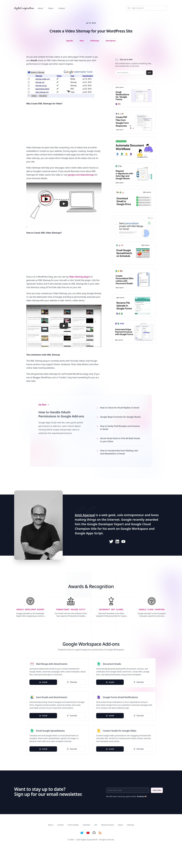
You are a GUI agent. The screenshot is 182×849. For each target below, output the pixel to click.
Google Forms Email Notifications (120, 697)
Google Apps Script (89, 533)
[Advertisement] (63, 125)
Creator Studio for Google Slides (119, 730)
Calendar (86, 825)
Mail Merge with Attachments (51, 663)
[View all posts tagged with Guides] (70, 40)
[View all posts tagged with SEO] (81, 40)
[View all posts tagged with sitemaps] (95, 40)
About (40, 8)
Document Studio (112, 663)
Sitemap (130, 825)
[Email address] (129, 72)
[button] (63, 204)
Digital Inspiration (88, 839)
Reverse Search (107, 825)
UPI (95, 825)
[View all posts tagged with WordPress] (110, 40)
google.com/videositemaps (81, 174)
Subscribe (157, 790)
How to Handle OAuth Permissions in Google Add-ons (61, 414)
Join (149, 72)
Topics (50, 8)
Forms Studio (73, 825)
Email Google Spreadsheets (50, 730)
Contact (61, 8)
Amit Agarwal (85, 515)
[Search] (146, 8)
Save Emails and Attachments (51, 697)
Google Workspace (134, 528)
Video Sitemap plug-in (79, 276)
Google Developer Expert (105, 524)
